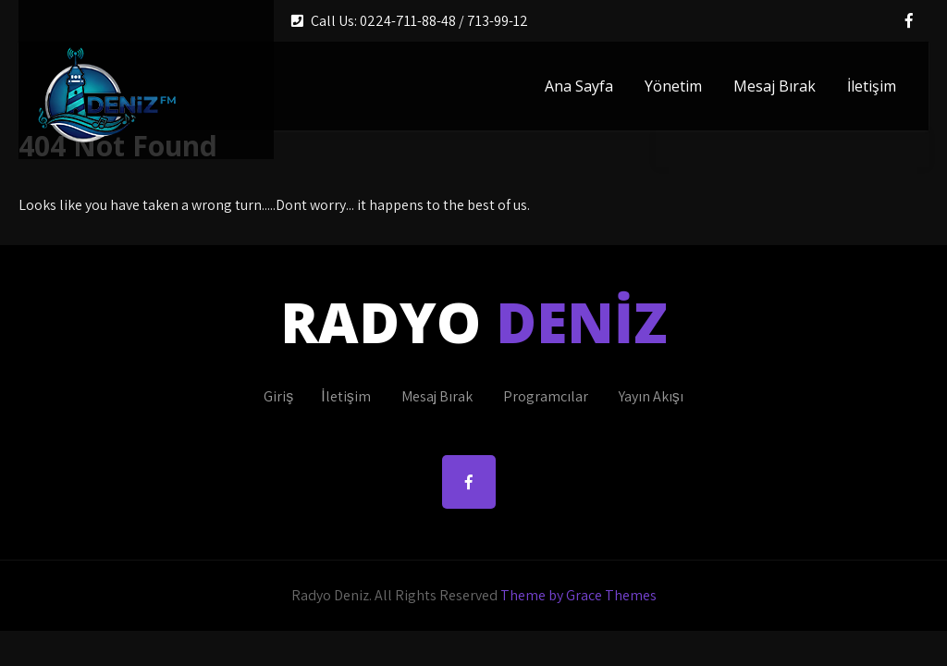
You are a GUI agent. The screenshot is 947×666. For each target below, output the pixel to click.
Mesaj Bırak (774, 86)
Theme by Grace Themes (578, 595)
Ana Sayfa (579, 86)
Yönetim (673, 86)
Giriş (278, 396)
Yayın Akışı (651, 396)
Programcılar (545, 396)
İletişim (871, 86)
